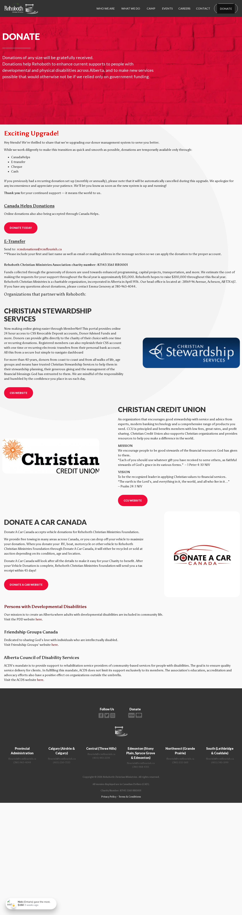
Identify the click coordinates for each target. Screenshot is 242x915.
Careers (184, 8)
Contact (203, 8)
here (39, 619)
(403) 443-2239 (101, 757)
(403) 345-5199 (219, 762)
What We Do (130, 8)
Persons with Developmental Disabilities (45, 606)
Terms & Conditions (130, 796)
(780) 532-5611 (180, 762)
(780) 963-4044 (22, 762)
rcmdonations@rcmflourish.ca (39, 249)
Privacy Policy (108, 796)
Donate (226, 8)
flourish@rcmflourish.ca (22, 758)
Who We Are (105, 8)
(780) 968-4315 (140, 766)
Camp (151, 8)
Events (167, 8)
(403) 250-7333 (61, 762)
